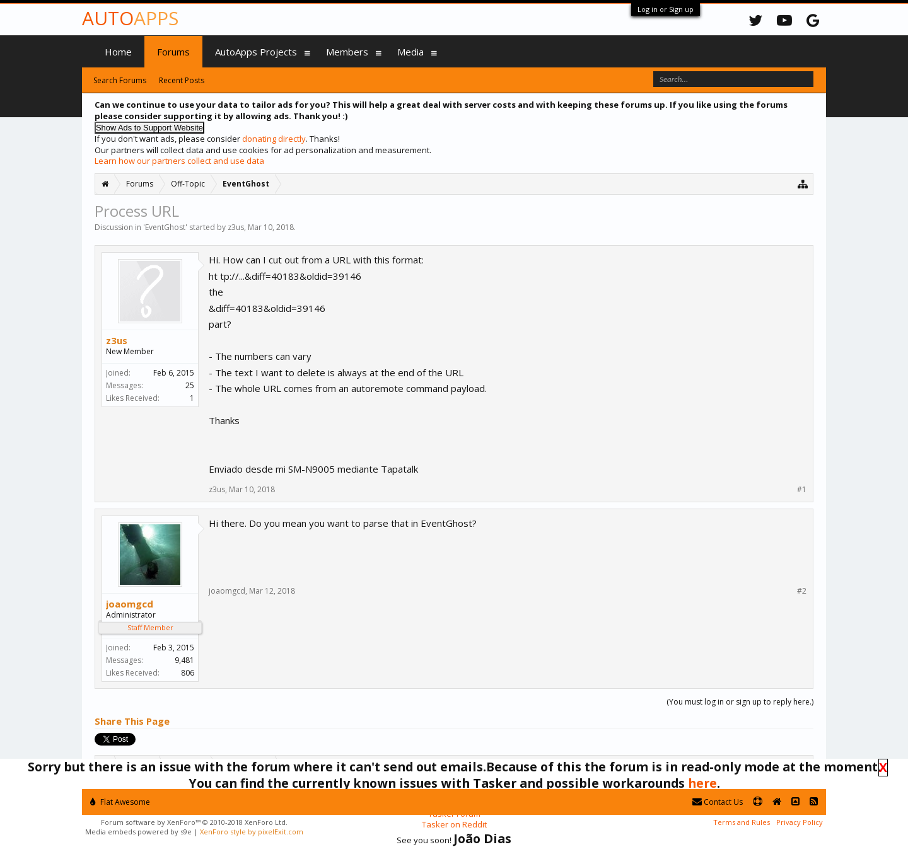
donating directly (274, 138)
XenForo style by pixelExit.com (251, 831)
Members (347, 51)
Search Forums (119, 80)
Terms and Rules (741, 822)
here (702, 783)
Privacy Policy (799, 822)
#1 (801, 490)
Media (410, 51)
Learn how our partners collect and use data (179, 160)
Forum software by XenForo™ (194, 822)
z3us (236, 227)
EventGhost (165, 227)
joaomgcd (129, 603)
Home (118, 51)
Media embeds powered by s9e (138, 831)
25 (189, 385)
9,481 (184, 660)
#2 (801, 591)
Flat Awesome (120, 802)
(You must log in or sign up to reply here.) (739, 701)
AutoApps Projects (256, 51)
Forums (173, 51)
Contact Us (717, 802)
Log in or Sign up (665, 9)
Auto (130, 18)
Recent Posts (181, 80)
